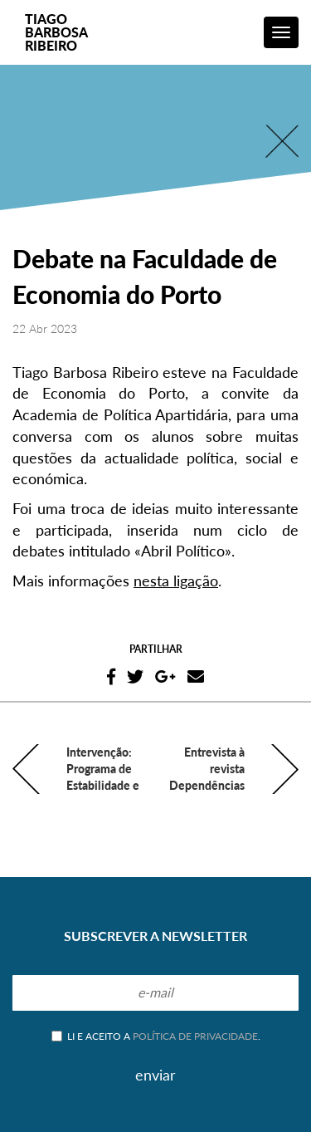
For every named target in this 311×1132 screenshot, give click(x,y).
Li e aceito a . (155, 1036)
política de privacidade (195, 1036)
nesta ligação (176, 580)
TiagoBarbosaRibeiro (56, 32)
